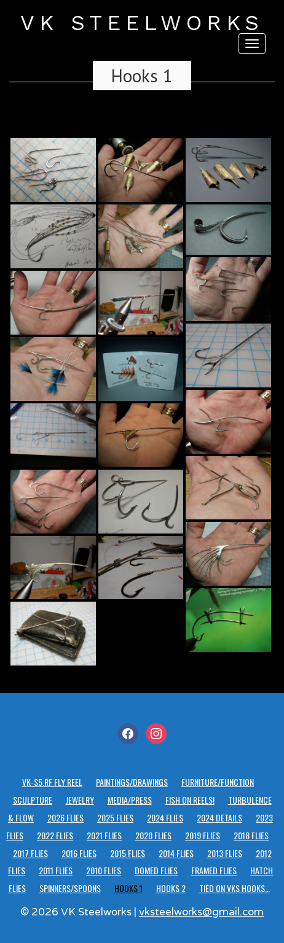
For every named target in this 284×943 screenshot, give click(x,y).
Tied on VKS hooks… (234, 888)
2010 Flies (103, 870)
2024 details (219, 817)
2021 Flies (104, 835)
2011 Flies (56, 870)
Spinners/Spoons (70, 888)
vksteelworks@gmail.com (201, 911)
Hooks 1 (142, 75)
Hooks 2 (171, 888)
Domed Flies (156, 870)
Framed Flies (214, 870)
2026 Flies (65, 817)
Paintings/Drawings (132, 781)
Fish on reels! (190, 799)
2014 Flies (176, 853)
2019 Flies (202, 835)
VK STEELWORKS (142, 23)
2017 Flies (30, 853)
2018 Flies (251, 835)
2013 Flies (224, 853)
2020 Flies (153, 835)
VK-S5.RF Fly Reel (52, 781)
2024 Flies (165, 817)
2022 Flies (55, 835)
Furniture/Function (217, 781)
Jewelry (80, 799)
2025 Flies (115, 817)
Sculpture (32, 799)
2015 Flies (127, 853)
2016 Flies (79, 853)
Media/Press (130, 799)
